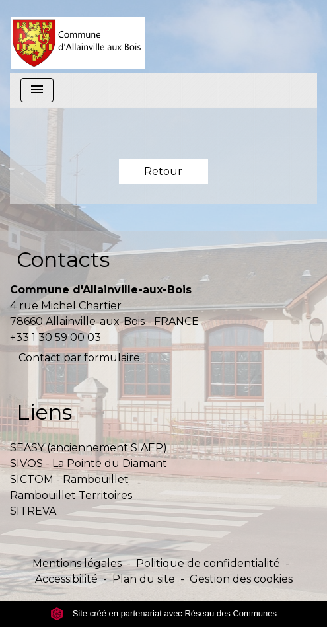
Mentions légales (77, 563)
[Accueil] (78, 36)
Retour (163, 171)
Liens (44, 412)
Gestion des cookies (241, 579)
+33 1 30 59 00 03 (55, 337)
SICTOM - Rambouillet (69, 479)
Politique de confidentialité (208, 563)
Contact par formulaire (79, 357)
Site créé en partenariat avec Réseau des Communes (163, 613)
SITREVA (33, 511)
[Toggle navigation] (37, 90)
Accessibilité (66, 579)
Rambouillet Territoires (71, 495)
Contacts (63, 259)
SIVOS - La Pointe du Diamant (88, 463)
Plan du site (143, 579)
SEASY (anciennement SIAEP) (88, 447)
